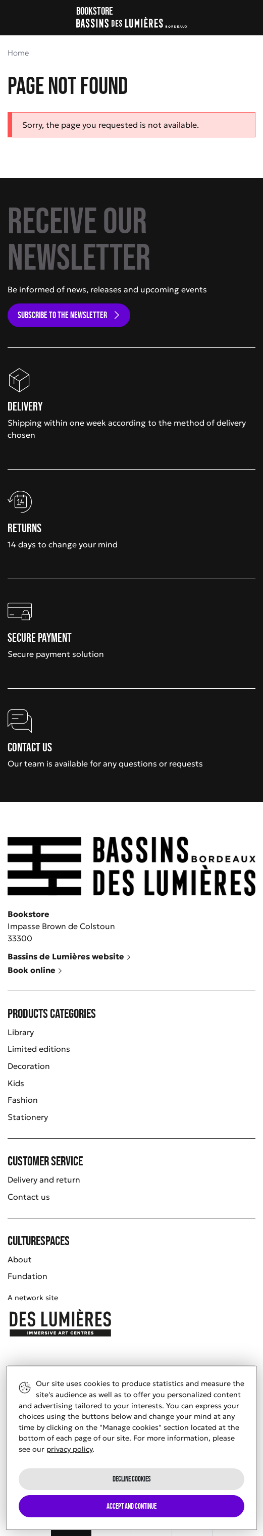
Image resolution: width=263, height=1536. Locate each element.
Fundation (27, 1276)
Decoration (29, 1066)
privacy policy (69, 1449)
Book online (35, 970)
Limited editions (39, 1049)
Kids (16, 1083)
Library (21, 1032)
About (20, 1259)
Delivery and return (44, 1179)
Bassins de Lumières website (69, 956)
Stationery (28, 1117)
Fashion (23, 1100)
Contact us (29, 1197)
